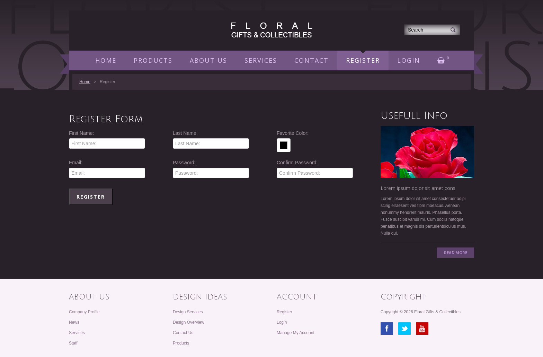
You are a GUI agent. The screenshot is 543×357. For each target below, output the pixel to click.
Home (84, 81)
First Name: (81, 133)
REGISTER (363, 60)
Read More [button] (455, 252)
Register (284, 312)
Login (282, 322)
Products (181, 343)
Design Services (188, 312)
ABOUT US (208, 60)
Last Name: (185, 133)
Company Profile (84, 312)
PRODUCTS (153, 60)
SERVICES (260, 60)
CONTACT (311, 60)
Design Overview (188, 322)
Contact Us (183, 332)
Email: (75, 162)
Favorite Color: (293, 133)
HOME (105, 60)
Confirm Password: (297, 162)
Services (77, 332)
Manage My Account (295, 332)
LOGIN (408, 60)
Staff (73, 343)
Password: (184, 162)
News (74, 322)
